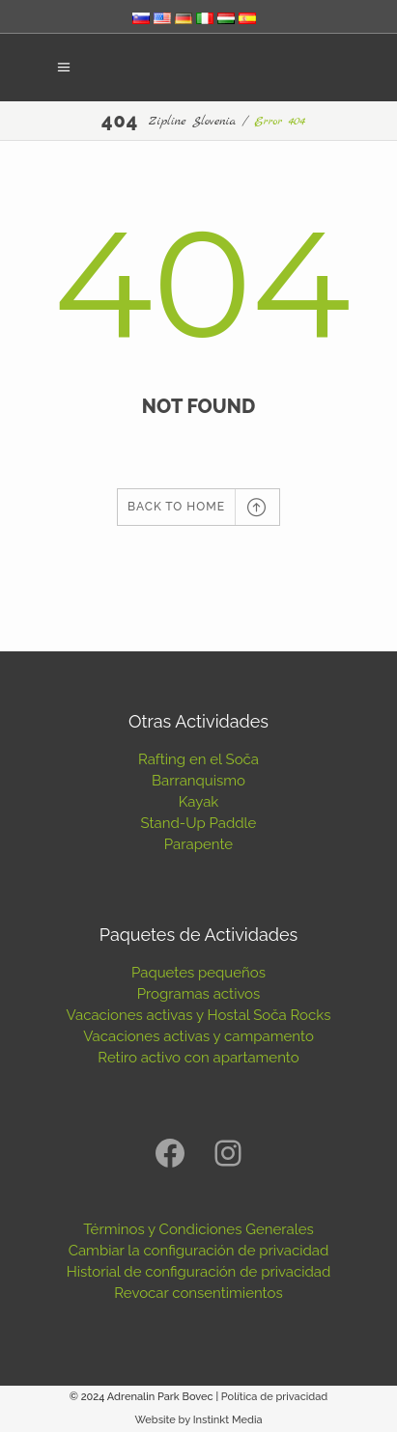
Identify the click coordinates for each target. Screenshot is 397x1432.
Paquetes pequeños (198, 972)
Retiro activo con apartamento (198, 1057)
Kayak (199, 802)
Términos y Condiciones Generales (198, 1229)
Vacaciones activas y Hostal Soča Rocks (199, 1015)
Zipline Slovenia (192, 121)
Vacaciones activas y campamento (198, 1036)
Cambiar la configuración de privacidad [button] (199, 1250)
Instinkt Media (228, 1420)
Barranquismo (198, 780)
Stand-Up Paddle (199, 823)
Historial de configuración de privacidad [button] (199, 1272)
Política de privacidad (274, 1397)
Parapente (198, 844)
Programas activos (199, 994)
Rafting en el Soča (198, 759)
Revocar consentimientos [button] (198, 1293)
